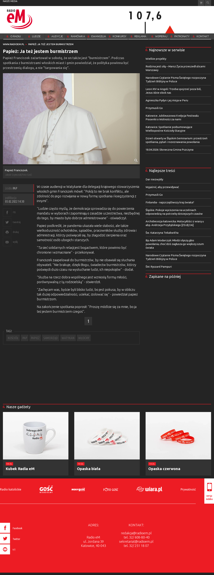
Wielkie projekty (156, 58)
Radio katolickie (10, 489)
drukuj (16, 231)
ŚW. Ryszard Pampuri (159, 266)
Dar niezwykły (154, 179)
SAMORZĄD (50, 338)
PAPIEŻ (35, 338)
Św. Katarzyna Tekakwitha (162, 232)
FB (14, 212)
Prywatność (188, 489)
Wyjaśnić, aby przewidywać (162, 187)
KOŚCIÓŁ (13, 338)
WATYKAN (68, 338)
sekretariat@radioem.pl (136, 541)
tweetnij (16, 222)
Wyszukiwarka (208, 3)
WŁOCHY (83, 338)
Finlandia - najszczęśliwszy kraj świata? (170, 202)
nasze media (10, 1)
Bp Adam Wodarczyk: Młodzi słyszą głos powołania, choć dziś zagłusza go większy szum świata (175, 244)
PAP (24, 338)
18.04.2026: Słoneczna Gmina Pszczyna (169, 149)
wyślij (15, 241)
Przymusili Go (154, 108)
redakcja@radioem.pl (136, 533)
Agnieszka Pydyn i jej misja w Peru (167, 100)
